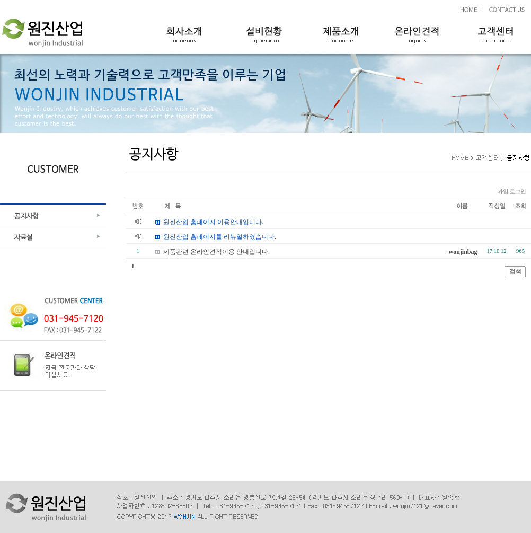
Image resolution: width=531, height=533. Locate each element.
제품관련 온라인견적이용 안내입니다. (216, 251)
